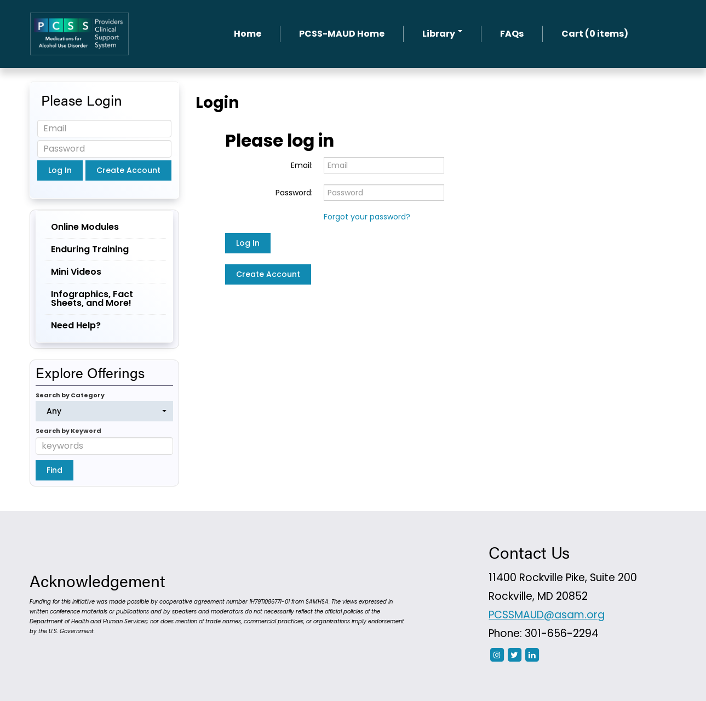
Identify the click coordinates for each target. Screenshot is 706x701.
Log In (248, 242)
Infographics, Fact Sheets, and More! (92, 298)
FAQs (512, 33)
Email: (302, 165)
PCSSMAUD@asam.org (547, 614)
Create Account (268, 274)
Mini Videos (76, 271)
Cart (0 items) (594, 33)
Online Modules (85, 227)
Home (247, 33)
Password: (294, 192)
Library (442, 33)
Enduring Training (90, 249)
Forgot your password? (367, 216)
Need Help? (76, 325)
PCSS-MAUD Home (341, 33)
